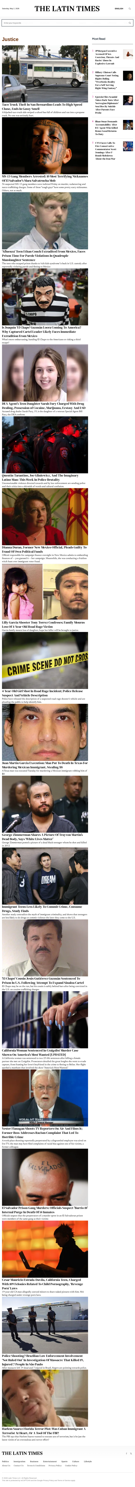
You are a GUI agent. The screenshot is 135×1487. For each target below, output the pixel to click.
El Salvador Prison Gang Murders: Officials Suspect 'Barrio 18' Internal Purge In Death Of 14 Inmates (45, 1210)
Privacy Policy (55, 1466)
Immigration (26, 23)
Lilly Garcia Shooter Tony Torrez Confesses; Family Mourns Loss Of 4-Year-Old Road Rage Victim (43, 624)
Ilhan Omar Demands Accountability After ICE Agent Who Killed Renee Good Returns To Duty (106, 128)
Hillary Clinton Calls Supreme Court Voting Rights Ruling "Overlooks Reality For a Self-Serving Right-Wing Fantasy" (107, 80)
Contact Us (19, 1466)
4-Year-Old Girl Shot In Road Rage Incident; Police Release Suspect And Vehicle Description (42, 693)
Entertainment (64, 23)
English (119, 9)
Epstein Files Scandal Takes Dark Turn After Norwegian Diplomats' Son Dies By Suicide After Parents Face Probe (107, 104)
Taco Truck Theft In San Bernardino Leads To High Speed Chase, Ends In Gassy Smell (42, 106)
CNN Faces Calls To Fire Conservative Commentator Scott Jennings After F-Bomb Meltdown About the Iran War (105, 150)
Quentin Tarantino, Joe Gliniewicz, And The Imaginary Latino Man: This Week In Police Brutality (40, 477)
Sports (82, 23)
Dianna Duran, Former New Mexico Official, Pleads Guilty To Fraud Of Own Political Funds (44, 549)
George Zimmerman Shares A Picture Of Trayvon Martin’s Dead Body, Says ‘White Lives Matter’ (42, 837)
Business (44, 23)
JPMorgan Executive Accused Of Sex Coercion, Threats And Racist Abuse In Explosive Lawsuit (107, 57)
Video (127, 23)
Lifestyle (112, 23)
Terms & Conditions (36, 1466)
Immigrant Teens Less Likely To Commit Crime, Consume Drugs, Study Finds (42, 908)
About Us (6, 1466)
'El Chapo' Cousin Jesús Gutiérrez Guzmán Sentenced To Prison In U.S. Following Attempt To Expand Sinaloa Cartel (43, 980)
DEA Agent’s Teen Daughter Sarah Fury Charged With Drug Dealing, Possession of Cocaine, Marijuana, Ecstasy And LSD (44, 405)
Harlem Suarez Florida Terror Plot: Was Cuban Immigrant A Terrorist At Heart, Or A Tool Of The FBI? (44, 1431)
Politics (9, 23)
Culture (97, 23)
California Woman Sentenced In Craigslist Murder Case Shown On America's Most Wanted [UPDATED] (40, 1052)
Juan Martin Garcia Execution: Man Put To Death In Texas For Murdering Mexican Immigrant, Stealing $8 (45, 765)
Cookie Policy (71, 1466)
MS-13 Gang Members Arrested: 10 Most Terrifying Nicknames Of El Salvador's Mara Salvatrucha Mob (45, 178)
